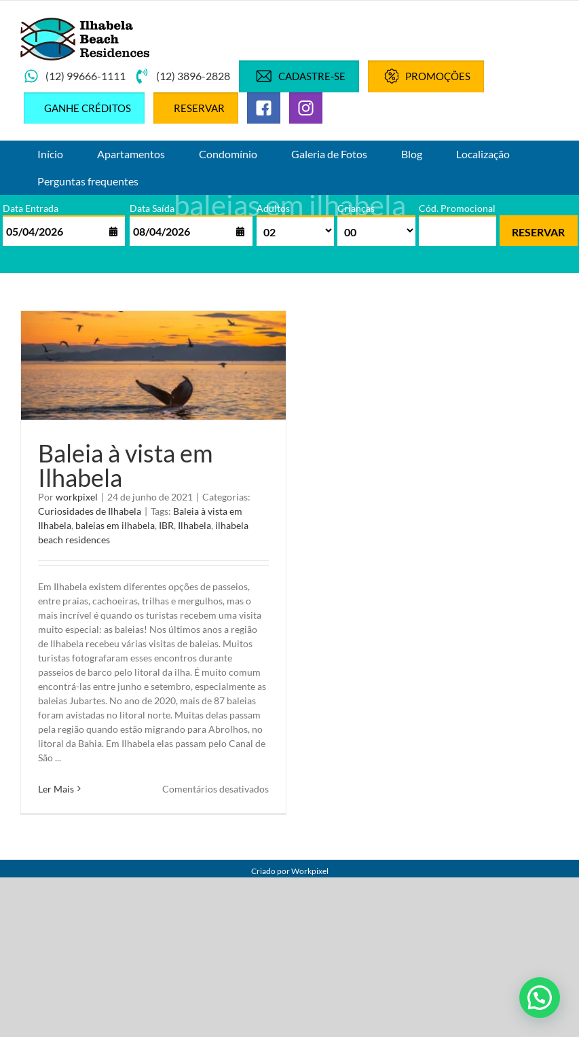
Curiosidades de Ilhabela (89, 511)
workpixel (77, 497)
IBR (166, 525)
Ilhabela (194, 525)
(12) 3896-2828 (182, 76)
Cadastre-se (299, 76)
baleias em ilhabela (115, 525)
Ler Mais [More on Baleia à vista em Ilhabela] (56, 789)
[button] (539, 997)
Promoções (425, 76)
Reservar (199, 108)
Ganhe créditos (87, 108)
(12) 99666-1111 (75, 76)
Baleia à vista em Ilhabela (125, 465)
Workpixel (310, 871)
